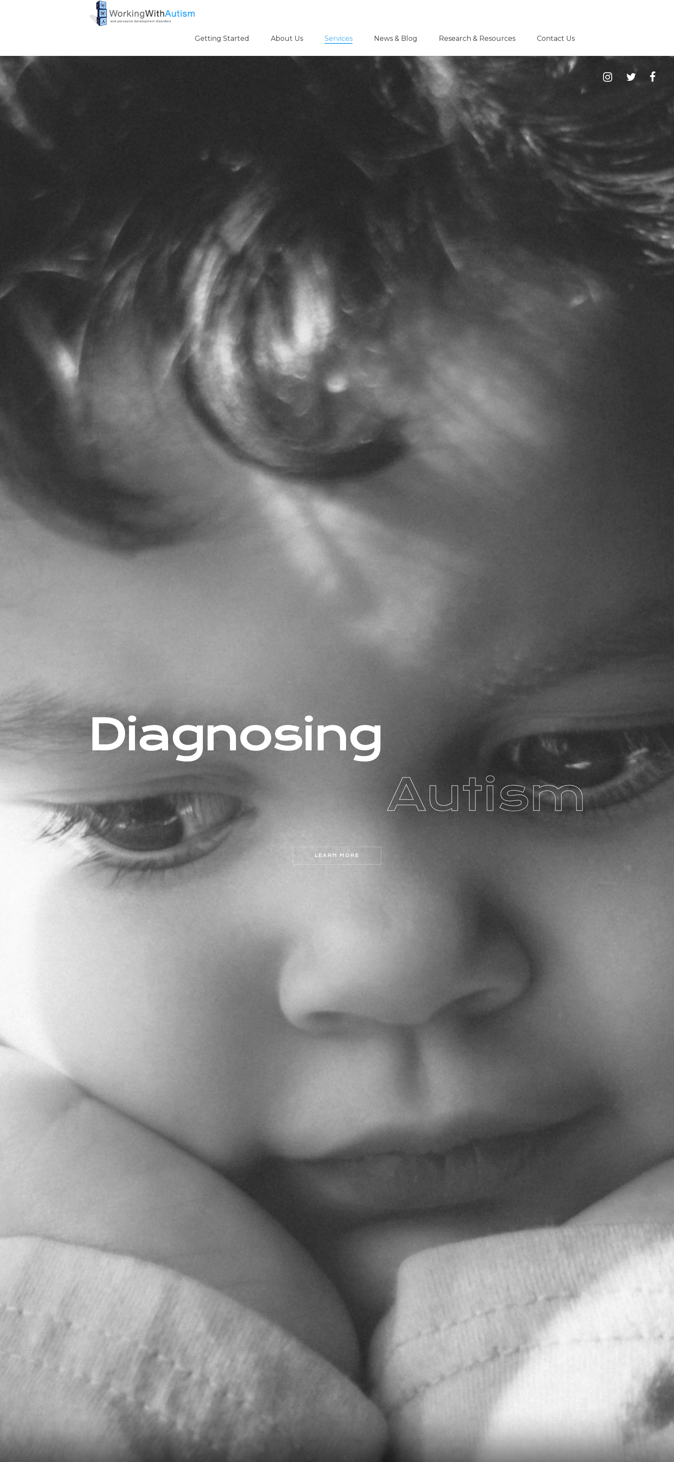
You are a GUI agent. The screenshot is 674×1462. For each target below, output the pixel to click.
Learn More (337, 855)
